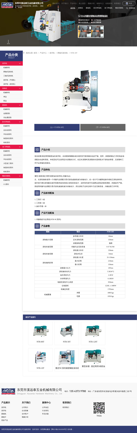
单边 (5, 97)
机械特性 (6, 67)
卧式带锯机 (98, 8)
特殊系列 (6, 142)
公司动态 (45, 407)
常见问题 (45, 414)
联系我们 (117, 3)
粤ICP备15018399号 (59, 429)
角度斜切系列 (8, 138)
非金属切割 (7, 117)
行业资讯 (45, 410)
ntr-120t (93, 342)
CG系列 (6, 184)
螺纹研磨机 (119, 8)
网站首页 (55, 3)
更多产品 (4, 420)
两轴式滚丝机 (8, 72)
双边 (5, 101)
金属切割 (6, 113)
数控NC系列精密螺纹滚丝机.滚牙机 (67, 368)
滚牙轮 (3, 410)
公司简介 (25, 407)
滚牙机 (72, 8)
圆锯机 (88, 8)
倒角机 (80, 8)
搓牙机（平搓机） (9, 80)
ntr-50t (67, 342)
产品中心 (73, 3)
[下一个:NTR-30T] (103, 127)
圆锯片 (3, 417)
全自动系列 (7, 130)
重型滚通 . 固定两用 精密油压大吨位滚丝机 (93, 366)
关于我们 (64, 3)
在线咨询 (108, 3)
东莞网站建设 (45, 429)
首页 (35, 53)
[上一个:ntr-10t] (57, 127)
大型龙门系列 (8, 163)
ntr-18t (74, 53)
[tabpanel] (68, 23)
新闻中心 (100, 3)
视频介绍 (91, 3)
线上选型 (82, 3)
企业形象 (25, 410)
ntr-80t (40, 342)
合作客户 (25, 414)
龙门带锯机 (108, 8)
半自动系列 (7, 134)
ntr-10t (40, 368)
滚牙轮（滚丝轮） (9, 84)
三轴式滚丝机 (8, 76)
